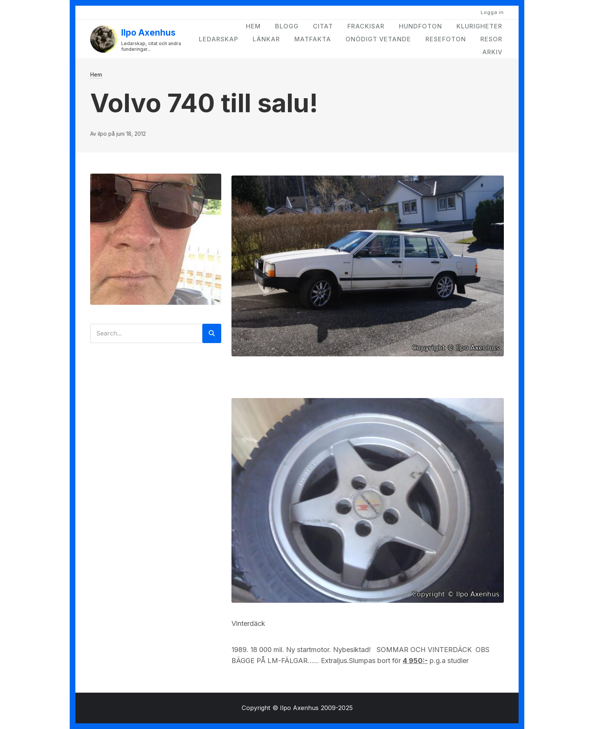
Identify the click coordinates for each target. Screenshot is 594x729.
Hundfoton (420, 26)
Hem (253, 26)
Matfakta (312, 39)
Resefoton (445, 39)
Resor (491, 39)
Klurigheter (479, 26)
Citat (323, 26)
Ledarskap (218, 39)
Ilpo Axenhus (148, 32)
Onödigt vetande (378, 39)
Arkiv (492, 52)
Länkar (266, 39)
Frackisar (366, 26)
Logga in (492, 12)
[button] (367, 265)
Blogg (287, 26)
